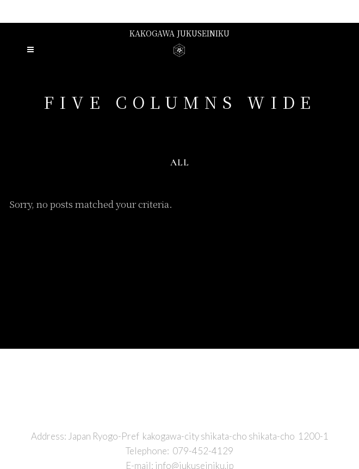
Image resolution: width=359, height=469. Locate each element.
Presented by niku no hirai (179, 10)
